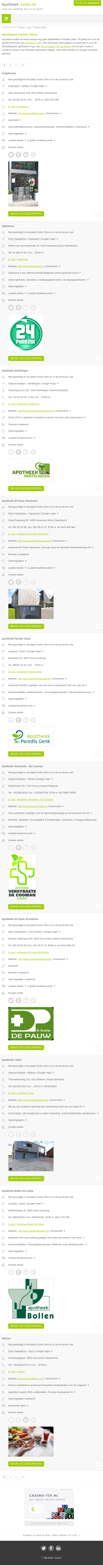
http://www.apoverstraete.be (32, 806)
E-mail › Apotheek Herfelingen (24, 404)
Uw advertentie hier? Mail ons (49, 1523)
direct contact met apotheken (56, 46)
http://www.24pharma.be (30, 266)
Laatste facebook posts (42, 140)
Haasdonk (34, 239)
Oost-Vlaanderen (17, 239)
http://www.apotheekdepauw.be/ (35, 959)
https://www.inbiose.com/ (31, 1378)
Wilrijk (25, 86)
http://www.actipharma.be (31, 113)
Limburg (12, 651)
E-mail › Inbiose (16, 1371)
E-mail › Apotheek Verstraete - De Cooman (30, 799)
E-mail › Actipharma (18, 106)
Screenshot (54, 113)
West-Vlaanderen (17, 513)
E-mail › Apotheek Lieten (21, 1093)
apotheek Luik (32, 42)
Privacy (58, 1557)
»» (22, 65)
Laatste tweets (17, 140)
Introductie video (18, 1405)
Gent (31, 1351)
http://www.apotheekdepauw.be (34, 540)
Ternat (31, 779)
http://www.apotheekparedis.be (34, 678)
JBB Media (48, 1557)
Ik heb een (87, 3)
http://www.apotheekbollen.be (33, 1231)
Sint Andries (35, 931)
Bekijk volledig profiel (26, 213)
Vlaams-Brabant (16, 383)
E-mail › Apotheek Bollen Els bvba (26, 1224)
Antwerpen (13, 86)
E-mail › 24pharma (18, 259)
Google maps (38, 86)
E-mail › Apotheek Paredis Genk (25, 671)
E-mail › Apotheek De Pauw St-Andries (28, 952)
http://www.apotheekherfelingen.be (36, 410)
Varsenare (34, 513)
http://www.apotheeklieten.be (33, 1100)
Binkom (32, 1072)
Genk (22, 651)
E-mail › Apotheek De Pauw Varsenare (28, 534)
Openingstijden (17, 133)
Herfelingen (34, 383)
